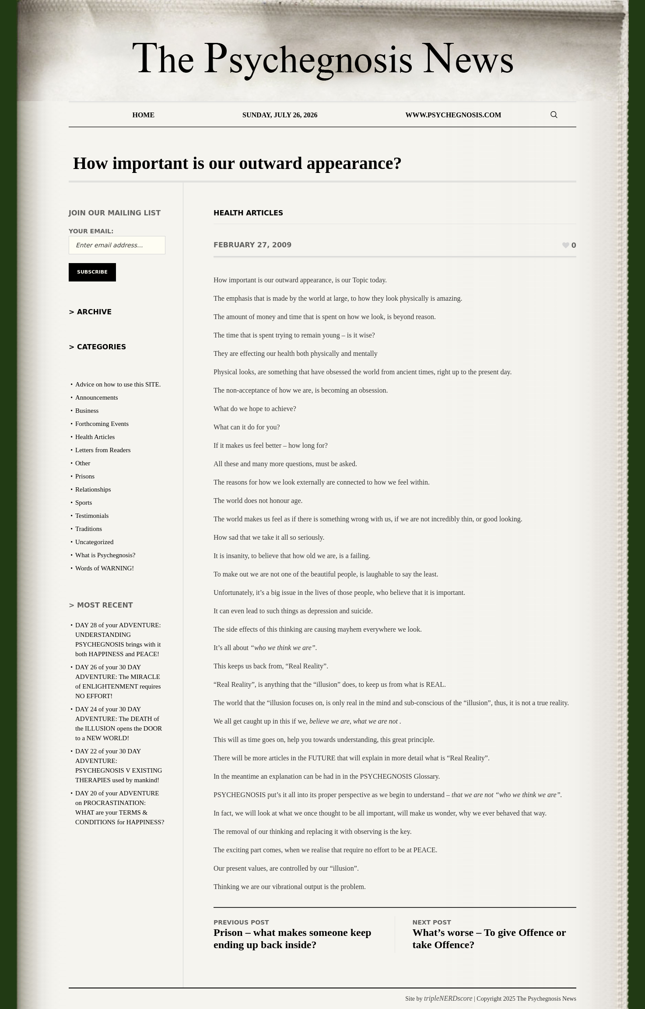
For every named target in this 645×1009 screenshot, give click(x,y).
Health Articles (248, 213)
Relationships (93, 489)
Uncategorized (94, 541)
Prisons (85, 476)
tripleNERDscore (448, 998)
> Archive (90, 312)
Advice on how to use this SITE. (118, 384)
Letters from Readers (103, 450)
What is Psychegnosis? (105, 555)
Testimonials (92, 515)
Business (86, 410)
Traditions (88, 528)
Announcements (96, 397)
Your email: (91, 231)
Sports (83, 502)
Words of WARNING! (104, 568)
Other (82, 463)
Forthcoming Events (102, 423)
